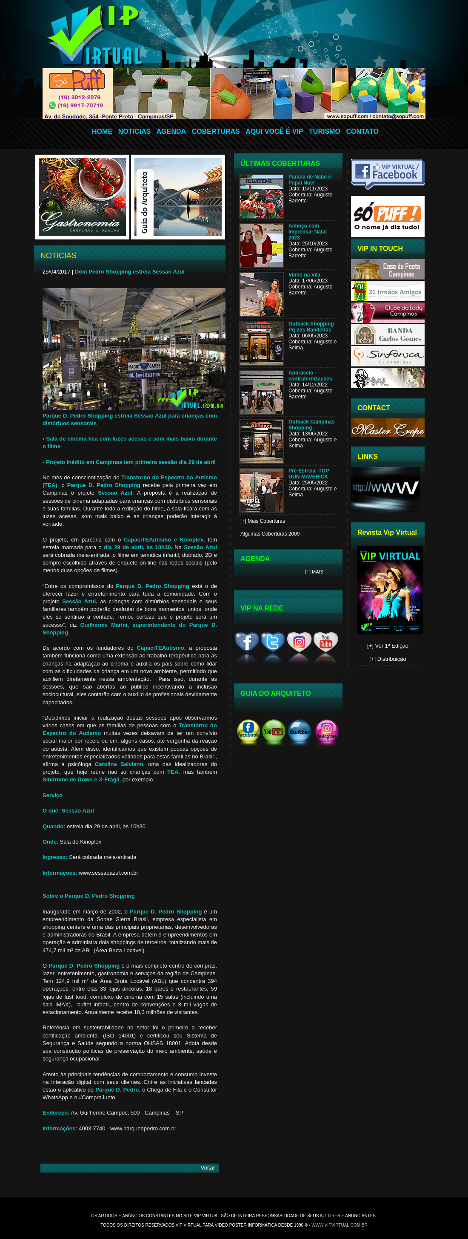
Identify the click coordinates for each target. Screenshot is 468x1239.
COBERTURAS (216, 131)
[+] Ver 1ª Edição (387, 646)
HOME (102, 131)
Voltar (208, 1167)
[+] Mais (314, 571)
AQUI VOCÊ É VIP (274, 131)
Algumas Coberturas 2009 (270, 534)
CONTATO (362, 131)
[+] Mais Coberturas (262, 521)
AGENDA (171, 131)
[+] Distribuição (387, 659)
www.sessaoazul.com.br (108, 873)
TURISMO (324, 131)
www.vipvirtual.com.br (339, 1225)
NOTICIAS (134, 131)
